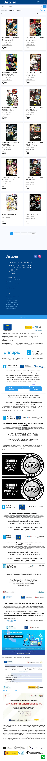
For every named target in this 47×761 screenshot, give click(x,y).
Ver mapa (12, 273)
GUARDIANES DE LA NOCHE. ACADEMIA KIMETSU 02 (10, 213)
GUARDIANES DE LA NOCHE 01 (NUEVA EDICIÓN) (11, 38)
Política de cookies (11, 302)
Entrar (38, 1)
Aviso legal (9, 298)
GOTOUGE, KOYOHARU (8, 40)
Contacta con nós (11, 286)
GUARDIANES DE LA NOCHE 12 (35, 213)
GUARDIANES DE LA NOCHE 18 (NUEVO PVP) (35, 143)
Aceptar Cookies (35, 388)
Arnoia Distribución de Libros (14, 280)
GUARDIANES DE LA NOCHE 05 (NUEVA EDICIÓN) (11, 73)
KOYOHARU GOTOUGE (8, 110)
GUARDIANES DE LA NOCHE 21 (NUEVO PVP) (35, 73)
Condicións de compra (12, 296)
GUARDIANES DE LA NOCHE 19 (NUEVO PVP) (11, 143)
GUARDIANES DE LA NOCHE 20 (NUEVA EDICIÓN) (35, 108)
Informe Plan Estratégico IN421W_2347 (11, 690)
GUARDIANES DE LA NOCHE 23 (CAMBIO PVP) (11, 108)
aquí (33, 384)
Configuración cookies (12, 304)
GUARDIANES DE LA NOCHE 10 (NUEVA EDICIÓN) (35, 178)
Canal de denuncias (11, 306)
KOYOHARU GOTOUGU (8, 179)
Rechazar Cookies (12, 388)
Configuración (24, 388)
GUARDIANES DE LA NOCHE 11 (11, 178)
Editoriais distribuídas (12, 282)
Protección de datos (11, 300)
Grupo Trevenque (11, 308)
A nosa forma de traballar (13, 284)
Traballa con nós (10, 288)
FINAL (33, 233)
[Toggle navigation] (2, 3)
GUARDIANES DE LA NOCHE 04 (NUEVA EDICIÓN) (35, 38)
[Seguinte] (29, 233)
